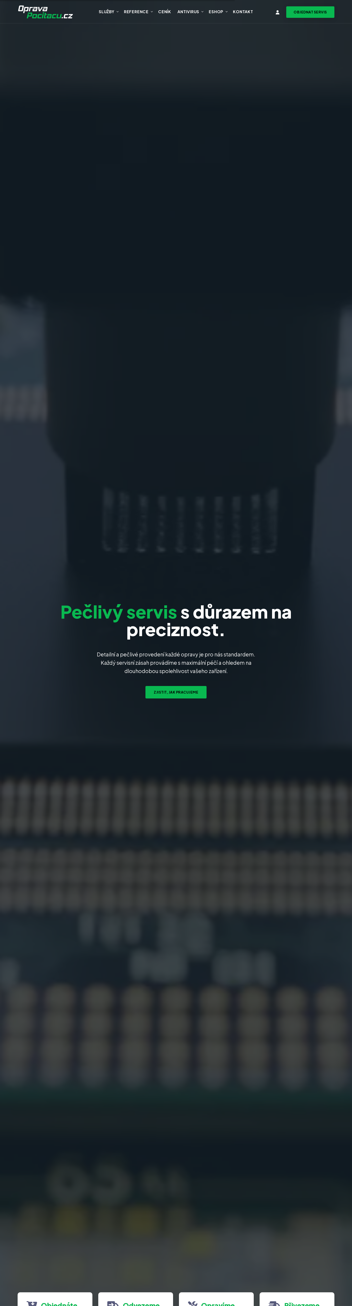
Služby (106, 11)
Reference (136, 11)
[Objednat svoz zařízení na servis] (310, 12)
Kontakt (243, 11)
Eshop (216, 11)
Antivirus (188, 11)
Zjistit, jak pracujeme (176, 692)
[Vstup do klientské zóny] (278, 12)
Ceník (164, 11)
